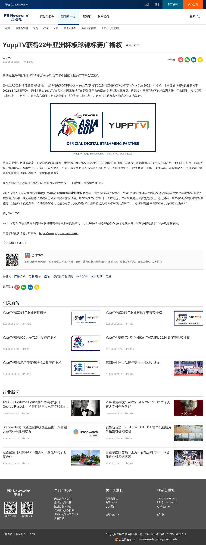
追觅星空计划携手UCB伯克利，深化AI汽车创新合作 (34, 454)
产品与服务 (47, 16)
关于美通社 (114, 490)
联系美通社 (166, 490)
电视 (108, 276)
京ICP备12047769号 (166, 539)
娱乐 (47, 276)
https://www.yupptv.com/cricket (58, 233)
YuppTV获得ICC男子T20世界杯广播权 (30, 337)
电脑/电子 (35, 276)
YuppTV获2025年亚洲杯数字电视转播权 (134, 312)
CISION (171, 534)
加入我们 (111, 506)
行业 (45, 28)
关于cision (111, 502)
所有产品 (59, 518)
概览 (7, 28)
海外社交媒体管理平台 (66, 514)
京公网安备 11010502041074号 (134, 539)
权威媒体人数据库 (64, 510)
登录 (157, 4)
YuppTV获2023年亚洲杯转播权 (24, 312)
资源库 (86, 16)
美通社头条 (70, 28)
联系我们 (103, 16)
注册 (147, 4)
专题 (35, 28)
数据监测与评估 (62, 506)
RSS (32, 534)
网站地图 (21, 534)
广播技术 (19, 276)
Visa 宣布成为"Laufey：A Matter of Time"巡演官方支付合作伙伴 (138, 404)
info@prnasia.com (167, 502)
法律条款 (8, 534)
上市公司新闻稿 (110, 28)
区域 (56, 28)
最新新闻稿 (21, 28)
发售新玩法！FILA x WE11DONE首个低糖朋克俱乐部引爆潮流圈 (138, 429)
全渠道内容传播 (62, 502)
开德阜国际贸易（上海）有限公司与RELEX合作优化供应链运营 (138, 454)
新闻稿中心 (68, 16)
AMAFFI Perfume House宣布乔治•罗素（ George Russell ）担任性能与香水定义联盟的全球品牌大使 (35, 404)
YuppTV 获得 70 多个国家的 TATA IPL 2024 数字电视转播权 (148, 337)
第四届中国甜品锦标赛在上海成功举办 (133, 362)
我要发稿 (173, 4)
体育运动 (96, 276)
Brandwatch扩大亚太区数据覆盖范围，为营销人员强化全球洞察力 (35, 429)
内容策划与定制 (62, 498)
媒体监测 (193, 4)
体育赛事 (82, 276)
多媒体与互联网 (63, 276)
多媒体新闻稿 (88, 28)
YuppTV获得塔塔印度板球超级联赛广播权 (32, 362)
